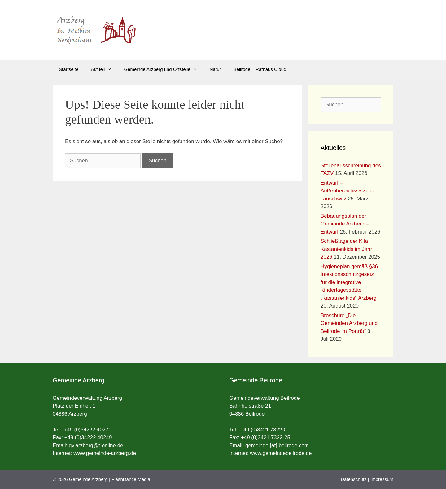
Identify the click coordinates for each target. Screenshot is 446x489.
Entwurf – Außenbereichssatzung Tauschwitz (347, 191)
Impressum (381, 479)
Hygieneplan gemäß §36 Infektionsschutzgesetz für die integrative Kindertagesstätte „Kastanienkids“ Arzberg (349, 282)
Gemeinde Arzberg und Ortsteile (163, 69)
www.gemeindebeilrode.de (281, 453)
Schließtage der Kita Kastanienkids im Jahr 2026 (346, 249)
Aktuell (104, 69)
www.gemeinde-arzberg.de (104, 453)
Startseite (68, 69)
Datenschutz (353, 479)
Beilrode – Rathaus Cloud (259, 69)
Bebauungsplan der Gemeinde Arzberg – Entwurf (345, 224)
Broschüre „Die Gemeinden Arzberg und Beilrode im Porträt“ (349, 323)
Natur (215, 69)
